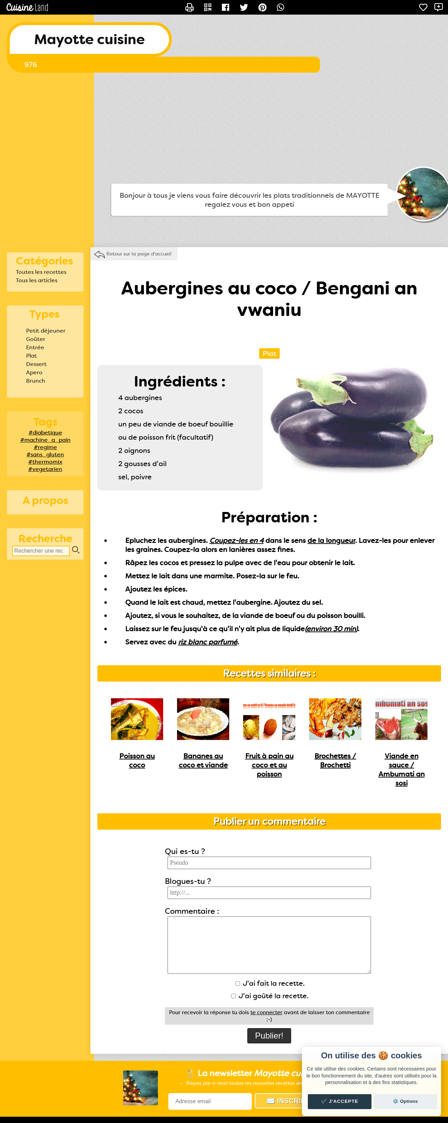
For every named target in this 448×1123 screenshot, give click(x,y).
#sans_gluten (45, 454)
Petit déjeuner (45, 330)
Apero (34, 372)
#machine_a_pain (45, 439)
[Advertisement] (224, 128)
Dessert (36, 364)
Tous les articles (36, 280)
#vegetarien (45, 469)
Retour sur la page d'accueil (138, 254)
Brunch (35, 380)
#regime (45, 447)
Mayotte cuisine (89, 39)
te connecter (266, 1012)
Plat (31, 355)
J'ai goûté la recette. (270, 995)
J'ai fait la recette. (270, 983)
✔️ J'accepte (340, 1101)
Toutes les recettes (41, 272)
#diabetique (45, 432)
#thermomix (45, 461)
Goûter (35, 339)
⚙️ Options (405, 1101)
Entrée (35, 347)
